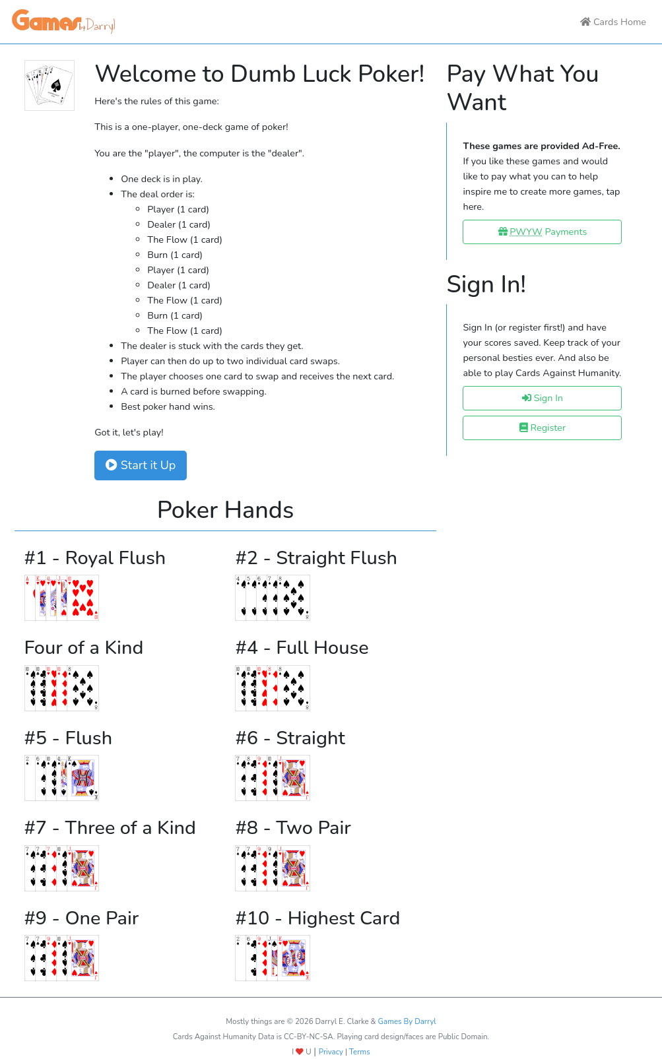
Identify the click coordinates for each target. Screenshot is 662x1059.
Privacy (331, 1051)
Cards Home (613, 21)
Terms (359, 1051)
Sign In (542, 397)
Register (542, 427)
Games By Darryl (407, 1021)
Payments (542, 231)
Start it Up (141, 465)
